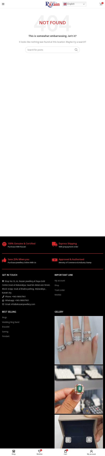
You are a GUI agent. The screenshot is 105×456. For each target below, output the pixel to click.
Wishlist (58, 294)
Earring (5, 331)
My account (60, 280)
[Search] (52, 50)
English (69, 4)
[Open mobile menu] (3, 4)
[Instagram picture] (79, 340)
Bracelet (5, 326)
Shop (57, 285)
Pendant (5, 336)
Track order (60, 290)
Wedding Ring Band (10, 322)
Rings (4, 317)
